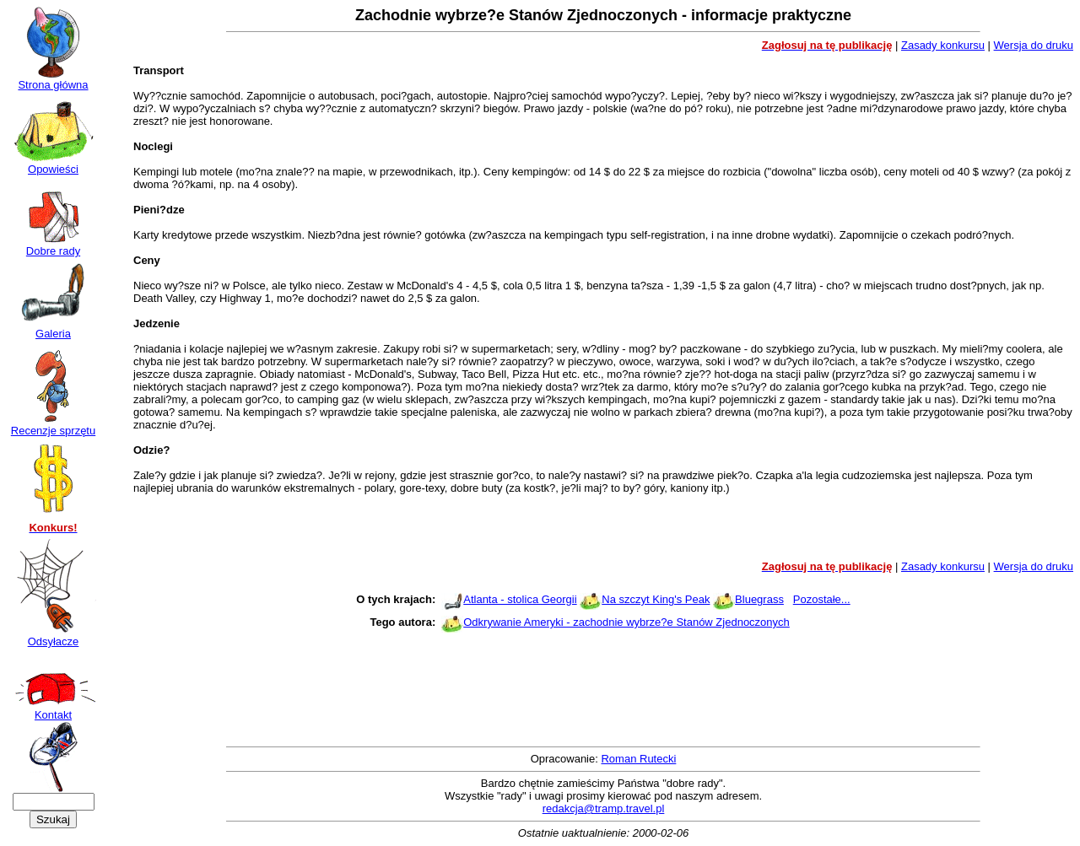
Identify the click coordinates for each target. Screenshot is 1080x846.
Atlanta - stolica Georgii (519, 599)
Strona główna (53, 79)
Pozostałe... (821, 599)
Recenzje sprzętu (53, 425)
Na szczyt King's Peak (656, 599)
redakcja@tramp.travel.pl (604, 808)
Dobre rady (53, 245)
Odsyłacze (53, 636)
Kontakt (53, 709)
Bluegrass (759, 599)
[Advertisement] (603, 534)
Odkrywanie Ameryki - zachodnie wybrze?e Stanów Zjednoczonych (626, 622)
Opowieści (53, 164)
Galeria (53, 328)
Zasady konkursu (943, 45)
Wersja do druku (1033, 45)
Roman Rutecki (638, 758)
